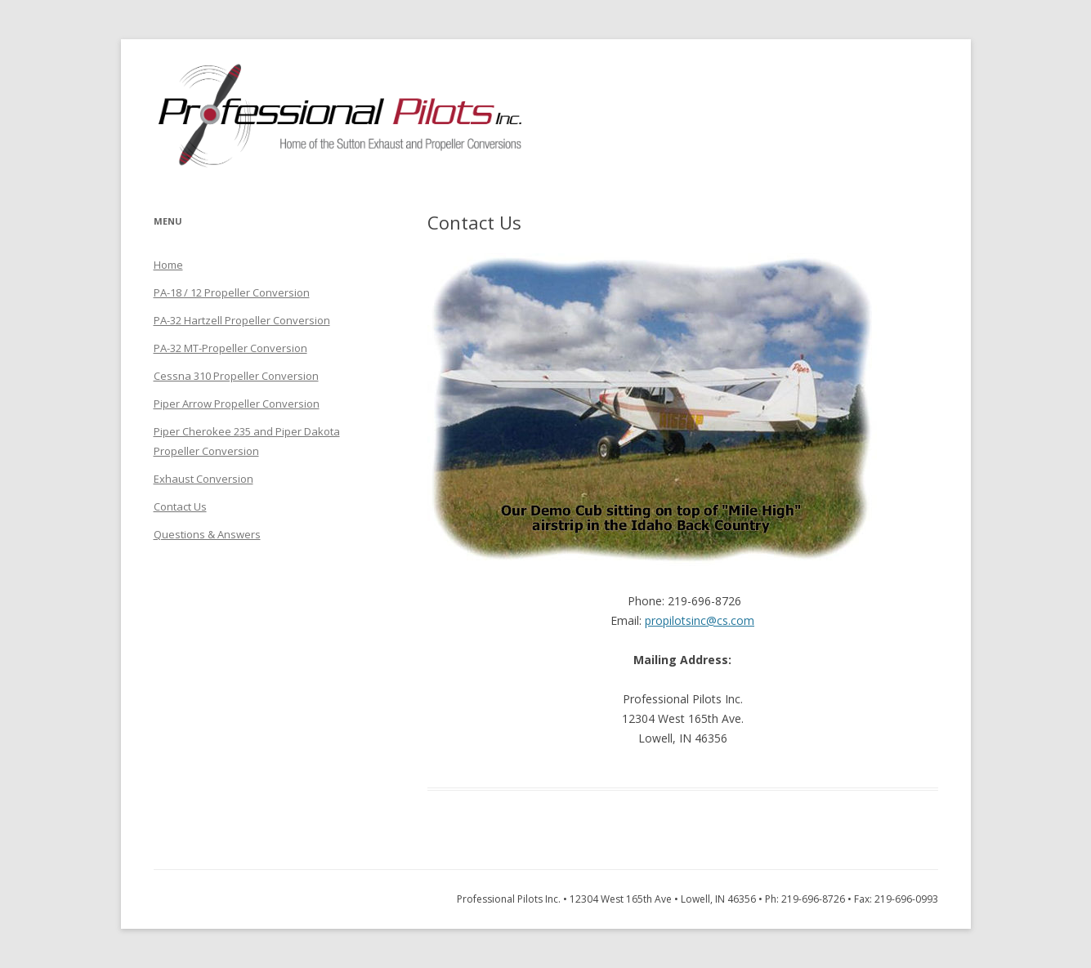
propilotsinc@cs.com (699, 620)
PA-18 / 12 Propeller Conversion (232, 292)
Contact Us (180, 506)
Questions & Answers (207, 534)
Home (168, 264)
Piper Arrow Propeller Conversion (237, 403)
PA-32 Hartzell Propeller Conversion (242, 320)
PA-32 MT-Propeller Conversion (230, 348)
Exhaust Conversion (203, 478)
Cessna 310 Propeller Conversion (236, 375)
